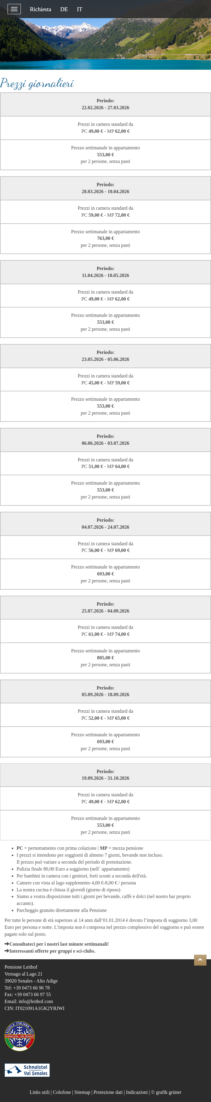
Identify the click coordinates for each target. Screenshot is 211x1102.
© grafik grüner (166, 1092)
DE (64, 9)
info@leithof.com (36, 1001)
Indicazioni (137, 1092)
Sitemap (82, 1092)
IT (79, 9)
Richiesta (40, 9)
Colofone (62, 1092)
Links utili (40, 1092)
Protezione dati (108, 1092)
